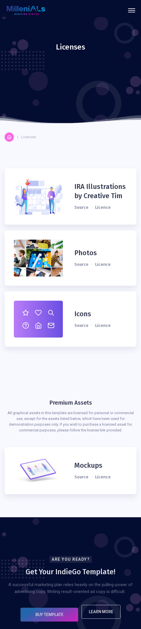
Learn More (101, 615)
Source (81, 207)
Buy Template (49, 618)
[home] (26, 10)
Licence (103, 207)
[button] (131, 10)
